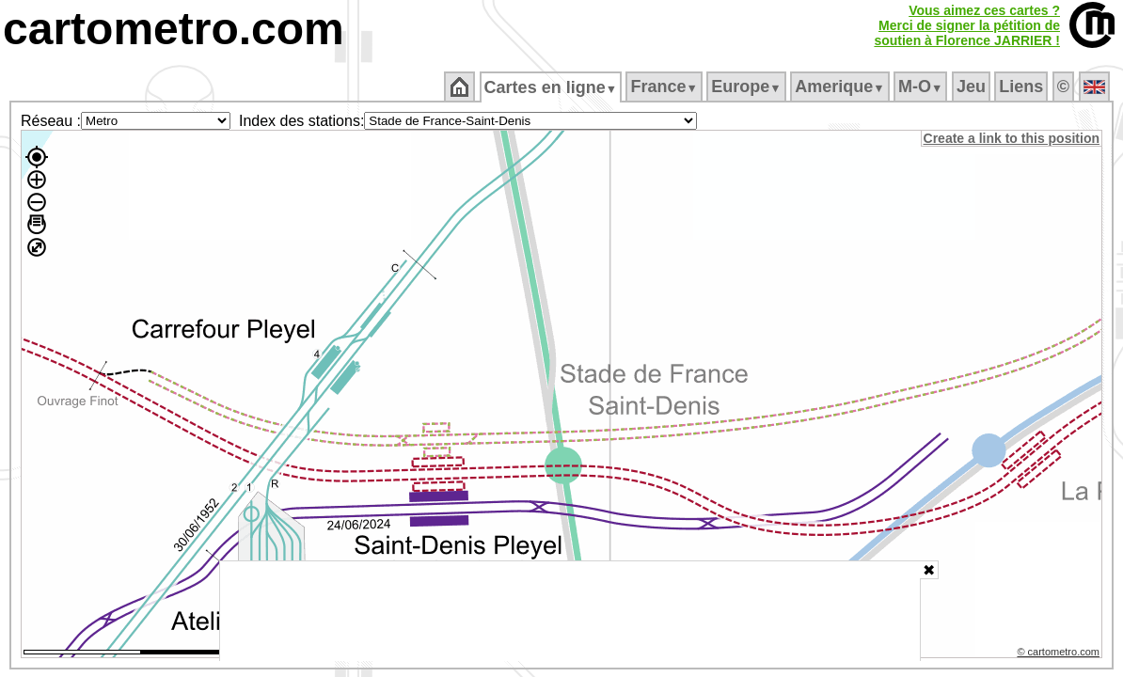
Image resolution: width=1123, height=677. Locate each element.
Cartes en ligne (551, 87)
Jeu (972, 86)
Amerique (841, 86)
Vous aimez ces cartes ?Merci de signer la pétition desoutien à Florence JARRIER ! (967, 25)
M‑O (922, 86)
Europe (748, 86)
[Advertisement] (570, 611)
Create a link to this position (1012, 138)
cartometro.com (173, 29)
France (665, 86)
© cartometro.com (1060, 654)
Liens (1023, 86)
